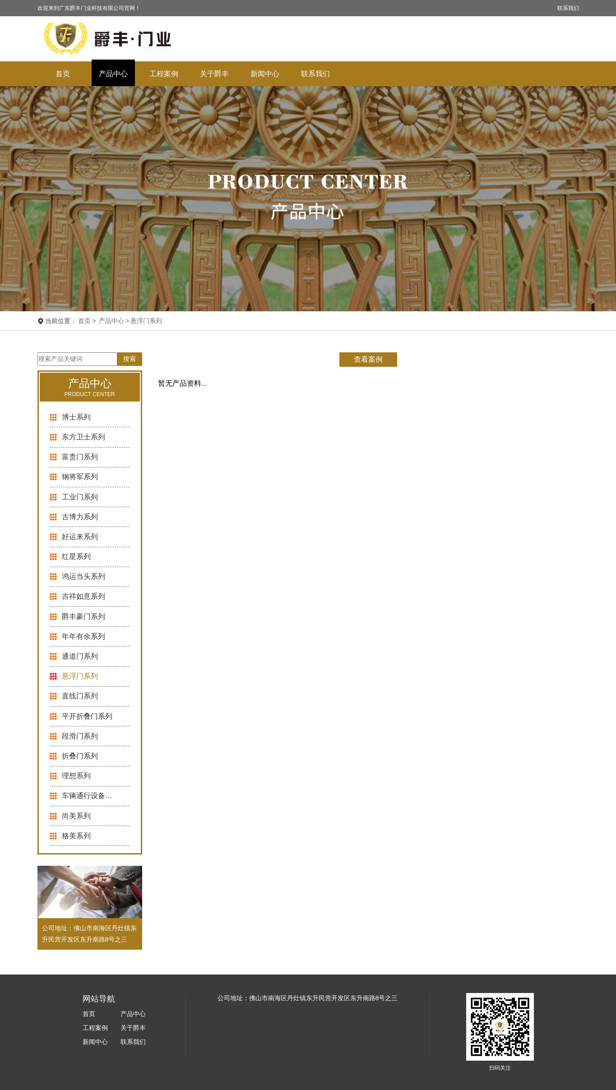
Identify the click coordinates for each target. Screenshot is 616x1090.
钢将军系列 (80, 476)
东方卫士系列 (83, 437)
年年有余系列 (83, 636)
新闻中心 (264, 74)
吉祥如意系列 (83, 596)
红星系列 (76, 556)
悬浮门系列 (146, 320)
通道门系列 (80, 656)
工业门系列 (80, 497)
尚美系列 (76, 816)
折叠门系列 (80, 756)
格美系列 (76, 836)
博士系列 (76, 417)
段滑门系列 (80, 736)
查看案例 (368, 359)
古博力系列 (80, 517)
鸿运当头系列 (83, 576)
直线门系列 (80, 696)
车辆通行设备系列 (88, 795)
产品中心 (113, 74)
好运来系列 (80, 536)
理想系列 (76, 776)
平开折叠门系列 (87, 716)
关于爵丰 (214, 74)
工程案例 (163, 74)
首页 (63, 74)
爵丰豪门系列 (83, 616)
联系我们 (568, 8)
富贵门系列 (80, 457)
